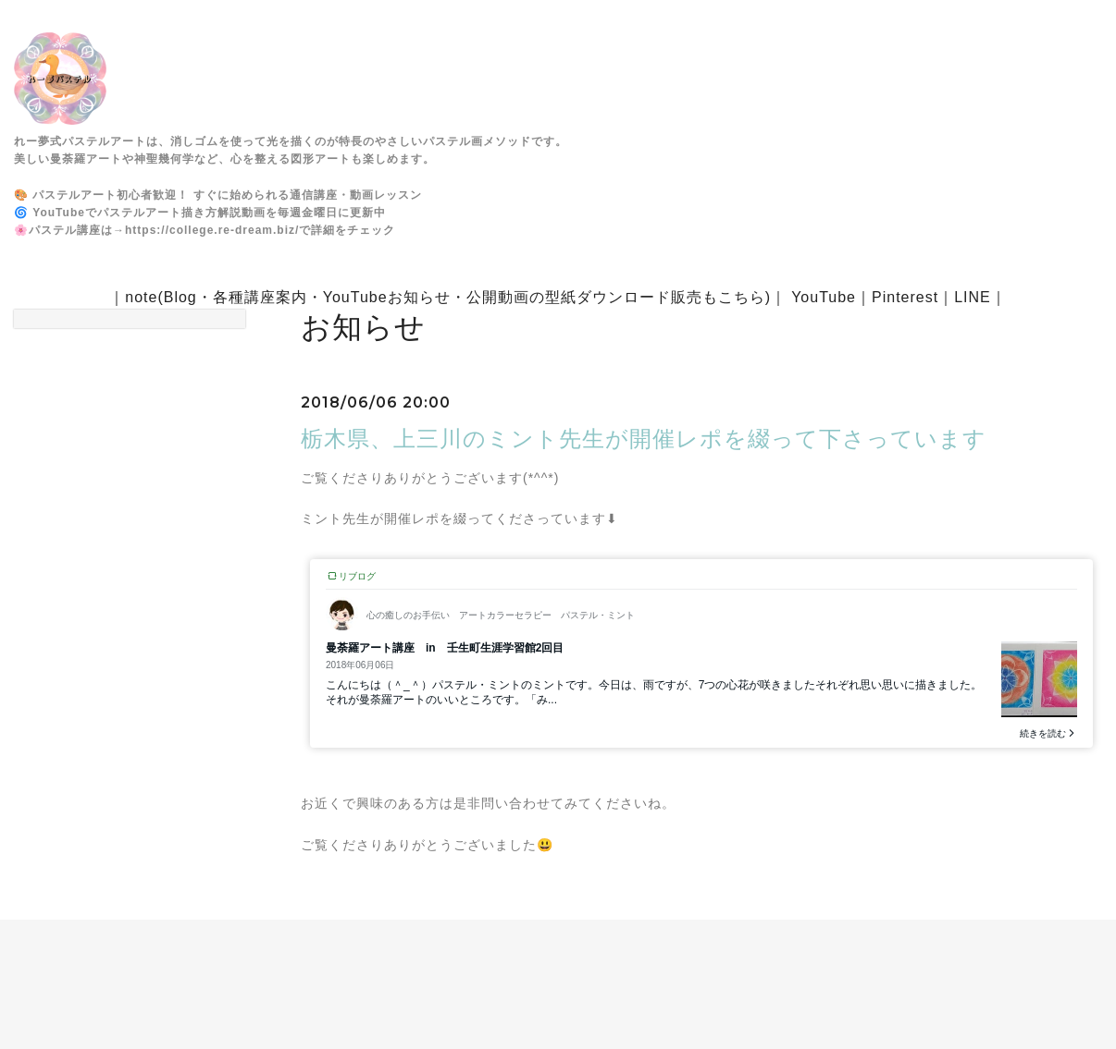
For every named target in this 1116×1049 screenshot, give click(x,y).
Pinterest (905, 297)
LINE (972, 297)
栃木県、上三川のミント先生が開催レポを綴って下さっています (643, 438)
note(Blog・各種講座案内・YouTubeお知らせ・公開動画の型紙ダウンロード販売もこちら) (448, 297)
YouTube (823, 297)
